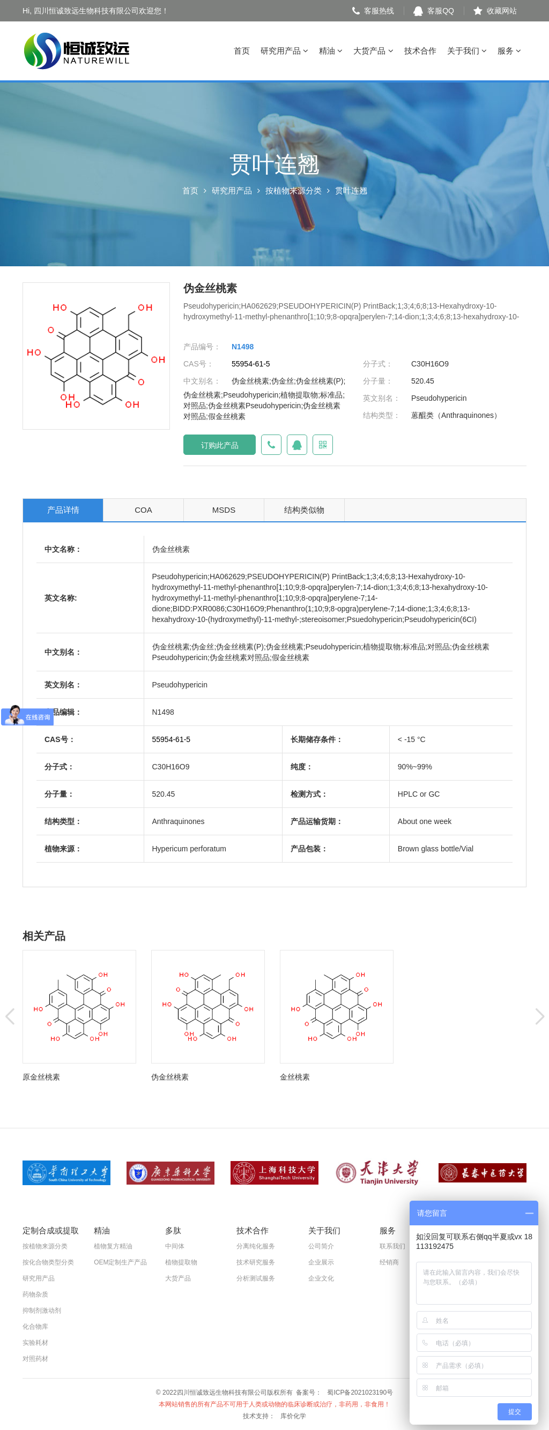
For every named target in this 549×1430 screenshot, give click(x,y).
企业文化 (321, 1278)
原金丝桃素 (41, 1077)
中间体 (174, 1246)
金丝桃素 (295, 1077)
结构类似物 (304, 509)
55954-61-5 (251, 364)
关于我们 (467, 50)
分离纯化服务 (255, 1246)
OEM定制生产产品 (120, 1262)
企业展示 (321, 1262)
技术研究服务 (255, 1262)
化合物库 (35, 1326)
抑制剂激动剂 (42, 1310)
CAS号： (198, 364)
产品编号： (202, 346)
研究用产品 (284, 50)
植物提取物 (181, 1262)
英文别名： (381, 398)
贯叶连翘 (351, 190)
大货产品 (373, 50)
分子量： (378, 381)
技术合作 (420, 50)
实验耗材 (35, 1342)
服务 (509, 50)
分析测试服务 (255, 1278)
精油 (331, 50)
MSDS (223, 509)
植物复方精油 (113, 1246)
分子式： (378, 364)
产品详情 (63, 509)
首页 (242, 50)
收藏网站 (495, 10)
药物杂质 (35, 1294)
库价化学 (293, 1416)
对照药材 (35, 1358)
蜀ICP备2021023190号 (360, 1392)
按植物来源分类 (293, 190)
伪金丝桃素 (170, 1077)
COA (143, 509)
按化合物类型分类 (48, 1262)
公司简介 (321, 1246)
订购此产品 (220, 445)
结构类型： (381, 415)
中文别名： (202, 381)
